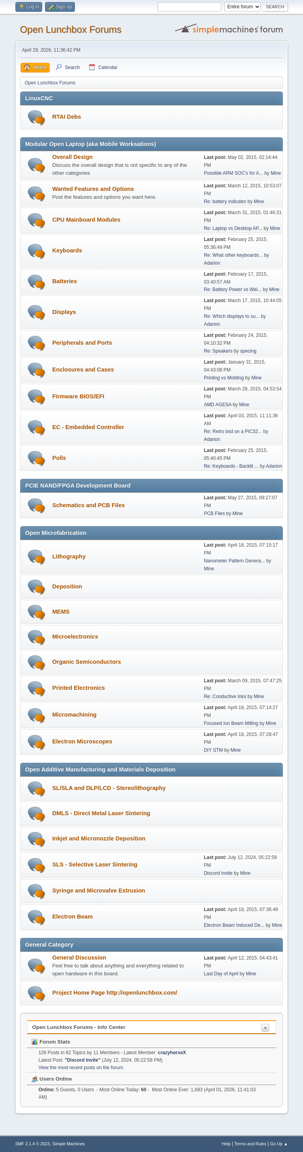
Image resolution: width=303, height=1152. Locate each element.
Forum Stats (51, 1042)
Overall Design (72, 157)
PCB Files (214, 513)
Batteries (64, 281)
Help (226, 1143)
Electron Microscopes (82, 741)
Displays (64, 312)
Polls (59, 458)
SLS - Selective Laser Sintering (94, 864)
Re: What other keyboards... (233, 255)
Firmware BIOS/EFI (78, 396)
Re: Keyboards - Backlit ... (231, 466)
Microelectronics (75, 636)
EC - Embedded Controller (88, 427)
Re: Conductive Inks (225, 696)
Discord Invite (218, 873)
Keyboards (67, 250)
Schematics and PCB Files (88, 505)
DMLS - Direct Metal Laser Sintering (101, 813)
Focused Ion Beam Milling (231, 723)
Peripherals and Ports (82, 343)
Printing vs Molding (224, 378)
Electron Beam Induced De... (234, 925)
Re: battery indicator (225, 201)
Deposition (67, 586)
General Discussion (79, 957)
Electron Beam (72, 916)
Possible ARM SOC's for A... (233, 173)
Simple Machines (68, 1143)
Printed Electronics (78, 688)
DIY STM (213, 750)
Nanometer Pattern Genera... (234, 561)
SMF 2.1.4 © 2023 (32, 1143)
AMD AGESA (218, 404)
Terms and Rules (250, 1143)
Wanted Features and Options (93, 189)
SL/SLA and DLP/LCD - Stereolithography (109, 788)
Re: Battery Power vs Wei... (233, 289)
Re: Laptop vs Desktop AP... (233, 228)
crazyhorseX (172, 1052)
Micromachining (74, 714)
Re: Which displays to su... (232, 316)
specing (248, 351)
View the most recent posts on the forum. (81, 1067)
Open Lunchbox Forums (70, 29)
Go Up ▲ (279, 1143)
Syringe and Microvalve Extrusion (98, 890)
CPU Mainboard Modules (86, 220)
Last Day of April (221, 973)
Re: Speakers (218, 351)
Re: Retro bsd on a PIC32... (233, 431)
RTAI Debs (66, 117)
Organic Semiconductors (86, 662)
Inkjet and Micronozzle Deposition (98, 838)
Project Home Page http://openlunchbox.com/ (114, 993)
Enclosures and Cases (83, 369)
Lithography (69, 556)
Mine (276, 173)
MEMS (60, 612)
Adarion (212, 263)
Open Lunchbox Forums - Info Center (78, 1027)
